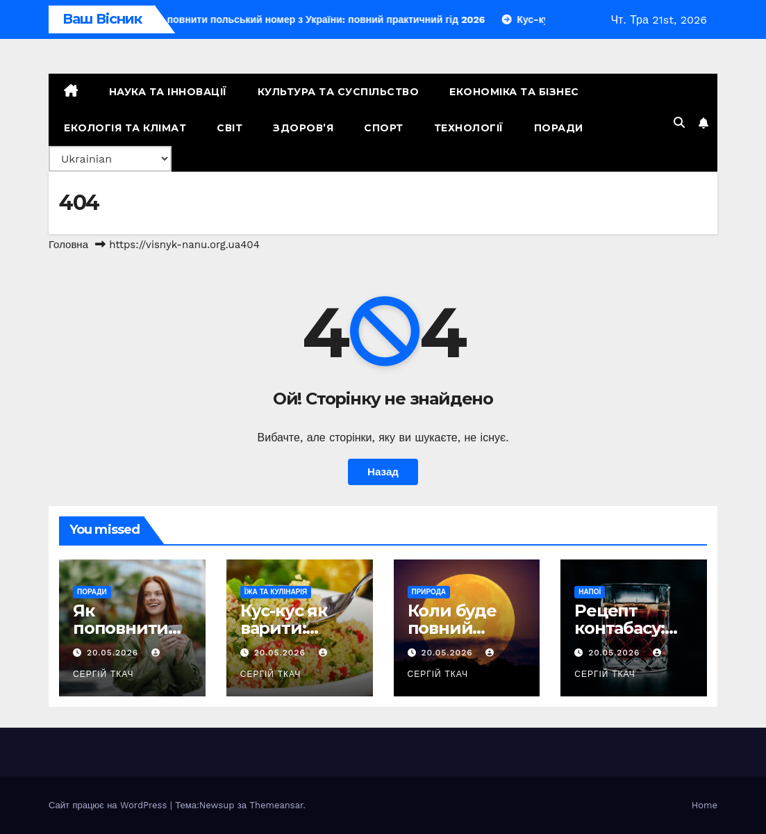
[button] (679, 122)
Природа (429, 592)
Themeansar (276, 805)
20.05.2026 (114, 652)
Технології (468, 128)
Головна (68, 244)
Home (704, 805)
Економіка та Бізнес (514, 91)
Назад (383, 472)
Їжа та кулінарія (276, 592)
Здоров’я (303, 128)
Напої (589, 592)
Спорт (383, 128)
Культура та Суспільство (338, 91)
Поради (558, 128)
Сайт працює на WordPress (109, 805)
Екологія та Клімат (125, 128)
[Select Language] (110, 159)
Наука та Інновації (168, 91)
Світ (229, 128)
